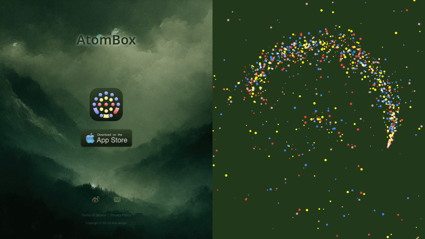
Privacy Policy (121, 215)
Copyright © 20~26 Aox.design (106, 223)
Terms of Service (95, 215)
